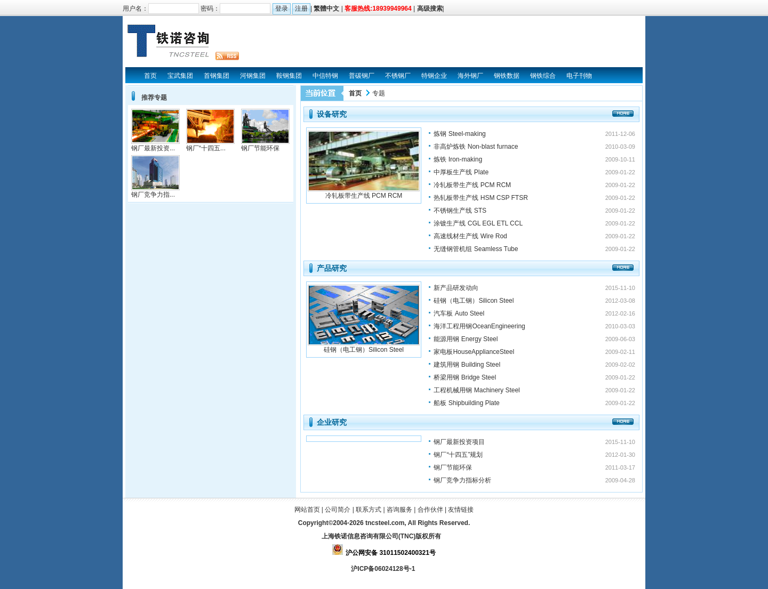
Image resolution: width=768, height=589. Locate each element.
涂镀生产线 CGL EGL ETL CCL (478, 223)
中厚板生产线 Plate (461, 172)
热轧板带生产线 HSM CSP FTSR (480, 197)
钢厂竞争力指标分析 (462, 480)
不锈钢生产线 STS (460, 210)
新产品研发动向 (456, 288)
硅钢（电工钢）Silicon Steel (364, 349)
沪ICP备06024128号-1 (384, 568)
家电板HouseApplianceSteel (474, 352)
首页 (355, 93)
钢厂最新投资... (153, 148)
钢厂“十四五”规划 (458, 454)
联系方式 (368, 509)
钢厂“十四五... (206, 148)
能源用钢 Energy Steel (466, 339)
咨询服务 (399, 509)
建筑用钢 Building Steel (467, 364)
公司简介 (337, 509)
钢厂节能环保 (453, 467)
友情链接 (461, 509)
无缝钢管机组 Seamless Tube (476, 249)
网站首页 (307, 509)
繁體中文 (326, 8)
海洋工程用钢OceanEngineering (479, 326)
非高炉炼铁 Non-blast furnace (476, 146)
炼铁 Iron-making (458, 159)
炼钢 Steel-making (459, 134)
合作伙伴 (430, 509)
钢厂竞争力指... (153, 194)
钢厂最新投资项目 (459, 442)
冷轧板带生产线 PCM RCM (364, 195)
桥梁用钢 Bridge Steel (465, 377)
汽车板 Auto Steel (459, 313)
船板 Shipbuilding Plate (466, 403)
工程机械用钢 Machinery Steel (476, 390)
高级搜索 (430, 8)
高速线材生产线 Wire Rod (470, 236)
